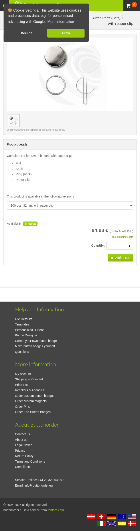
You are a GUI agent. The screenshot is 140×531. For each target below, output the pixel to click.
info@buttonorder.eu (38, 485)
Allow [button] (65, 33)
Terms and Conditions (30, 461)
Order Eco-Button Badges (33, 412)
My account (23, 374)
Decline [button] (26, 33)
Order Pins (22, 406)
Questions (22, 351)
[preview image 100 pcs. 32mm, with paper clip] (13, 120)
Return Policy (24, 456)
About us (21, 439)
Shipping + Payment (29, 379)
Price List (21, 385)
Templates (22, 324)
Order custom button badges (34, 395)
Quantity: (98, 245)
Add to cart (120, 258)
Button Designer (26, 335)
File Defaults (23, 319)
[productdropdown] (70, 206)
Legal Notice (23, 445)
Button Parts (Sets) (105, 18)
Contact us (22, 434)
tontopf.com (56, 510)
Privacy (20, 450)
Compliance (23, 467)
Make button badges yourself (35, 346)
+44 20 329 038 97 (51, 480)
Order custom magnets (31, 401)
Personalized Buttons (29, 330)
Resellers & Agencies (29, 390)
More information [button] (60, 22)
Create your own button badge (36, 341)
